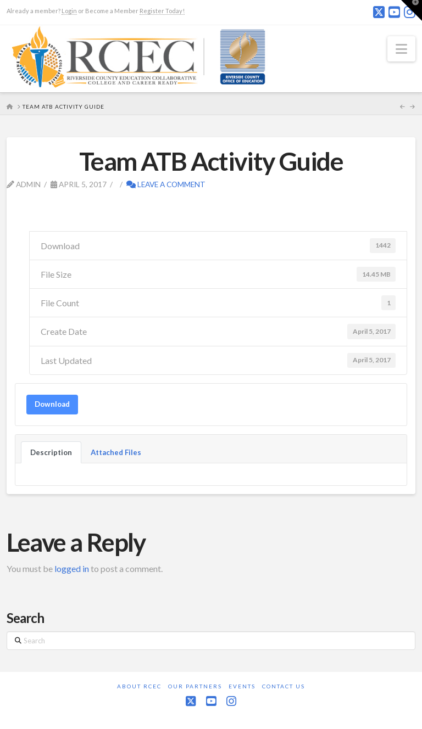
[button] (401, 48)
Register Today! (162, 10)
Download (52, 404)
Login (69, 10)
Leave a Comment (166, 184)
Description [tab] (51, 452)
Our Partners (195, 686)
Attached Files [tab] (116, 452)
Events (242, 686)
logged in (71, 568)
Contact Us (283, 686)
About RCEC (139, 686)
